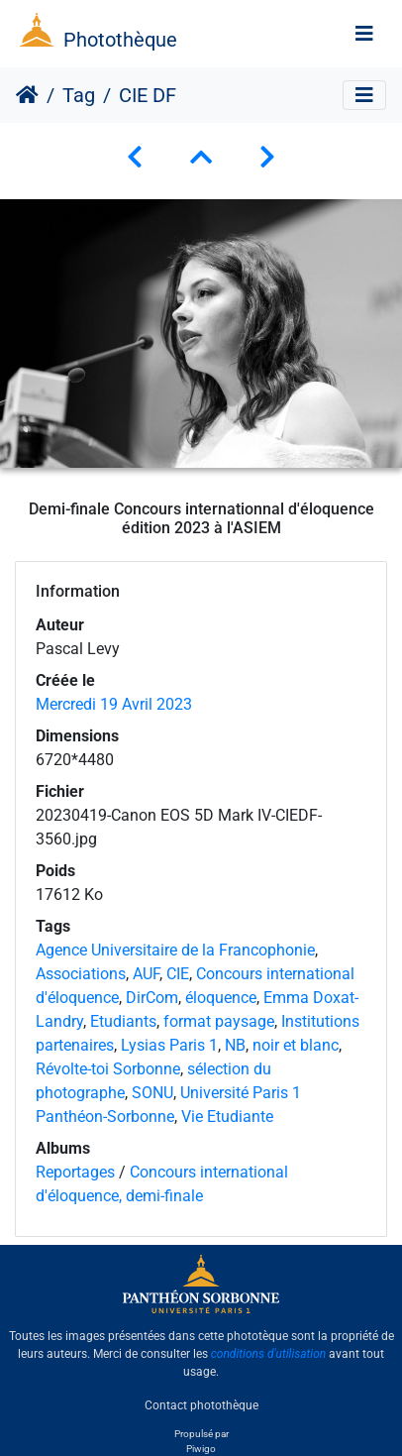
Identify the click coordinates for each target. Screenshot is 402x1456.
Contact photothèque (201, 1405)
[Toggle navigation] (364, 34)
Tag (78, 95)
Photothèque (120, 40)
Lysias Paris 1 (169, 1045)
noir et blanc (295, 1045)
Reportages (75, 1172)
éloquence (220, 997)
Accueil (27, 95)
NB (235, 1045)
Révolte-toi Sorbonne (108, 1069)
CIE (177, 973)
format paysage (218, 1021)
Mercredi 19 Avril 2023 (114, 704)
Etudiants (123, 1021)
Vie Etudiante (227, 1116)
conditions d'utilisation (269, 1354)
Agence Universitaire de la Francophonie (175, 950)
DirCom (152, 997)
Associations (81, 973)
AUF (146, 973)
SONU (152, 1092)
